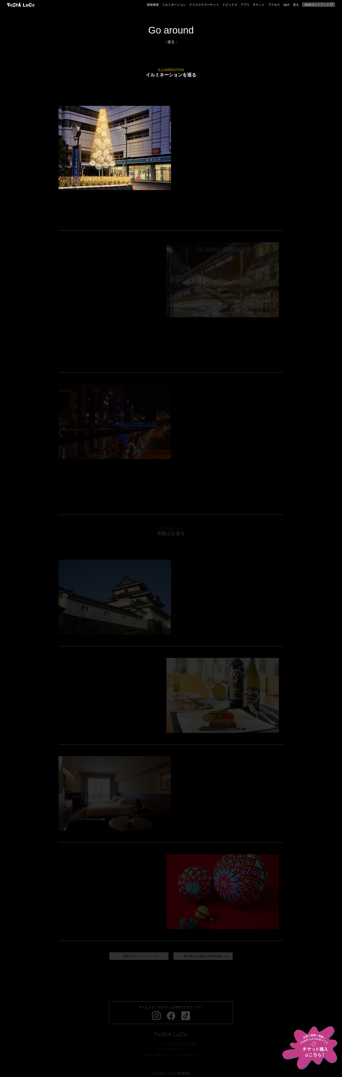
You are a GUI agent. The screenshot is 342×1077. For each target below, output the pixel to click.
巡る (296, 4)
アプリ (245, 4)
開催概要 (153, 4)
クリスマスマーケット (204, 4)
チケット (259, 4)
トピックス (229, 4)
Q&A (286, 4)
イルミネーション (174, 4)
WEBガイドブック (318, 5)
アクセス (274, 4)
